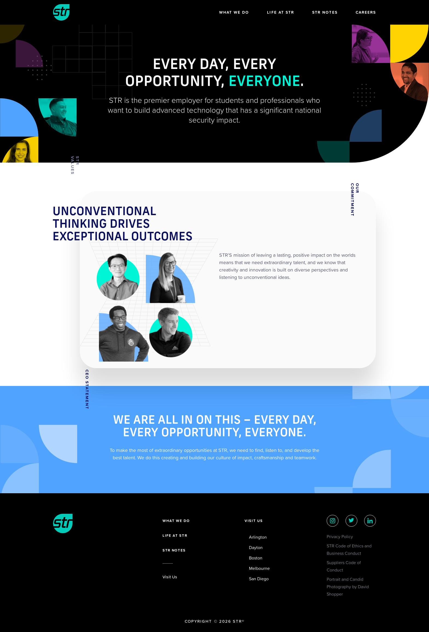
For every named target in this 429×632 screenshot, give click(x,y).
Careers (366, 12)
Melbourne (259, 568)
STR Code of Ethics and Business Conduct (349, 549)
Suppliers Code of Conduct (344, 566)
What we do (176, 521)
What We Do (234, 12)
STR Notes (325, 12)
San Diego (259, 579)
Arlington (258, 537)
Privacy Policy (340, 536)
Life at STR (280, 12)
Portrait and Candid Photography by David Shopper (348, 586)
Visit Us (170, 577)
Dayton (256, 547)
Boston (255, 558)
